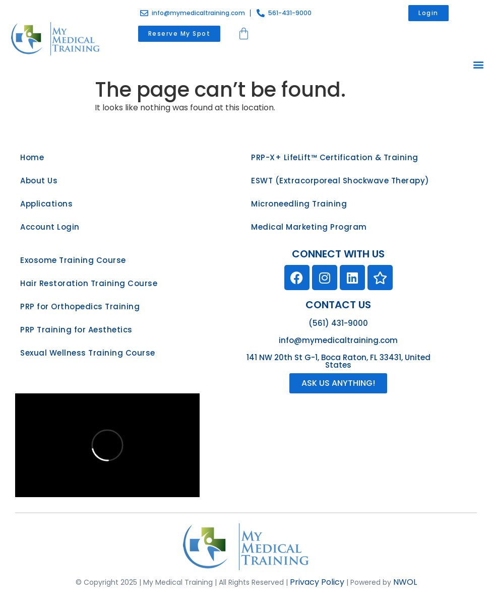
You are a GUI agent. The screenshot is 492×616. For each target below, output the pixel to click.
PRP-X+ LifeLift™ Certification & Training (334, 157)
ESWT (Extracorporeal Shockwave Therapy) (340, 180)
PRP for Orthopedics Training (80, 306)
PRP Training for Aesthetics (76, 329)
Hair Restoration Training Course (88, 283)
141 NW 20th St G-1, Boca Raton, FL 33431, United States (338, 361)
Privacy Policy (317, 582)
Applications (46, 203)
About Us (38, 180)
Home (32, 157)
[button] (478, 64)
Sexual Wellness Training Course (87, 353)
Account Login (50, 227)
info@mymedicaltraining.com (338, 340)
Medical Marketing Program (309, 227)
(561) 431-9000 (338, 323)
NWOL (405, 582)
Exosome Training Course (73, 260)
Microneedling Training (299, 203)
